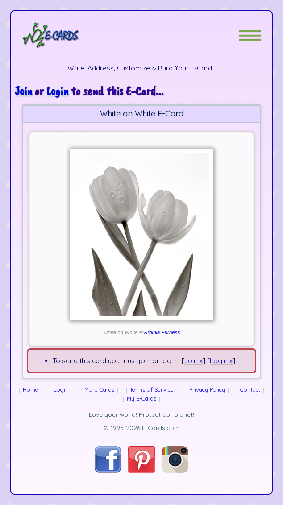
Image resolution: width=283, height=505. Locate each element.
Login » (221, 360)
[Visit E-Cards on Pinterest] (141, 470)
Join (23, 91)
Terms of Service (152, 389)
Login (57, 91)
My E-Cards (141, 398)
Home (30, 389)
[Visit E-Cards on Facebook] (108, 470)
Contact (250, 389)
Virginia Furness (161, 332)
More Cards (99, 389)
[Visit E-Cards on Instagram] (175, 470)
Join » (193, 360)
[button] (250, 35)
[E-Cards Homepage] (66, 35)
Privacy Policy (207, 389)
